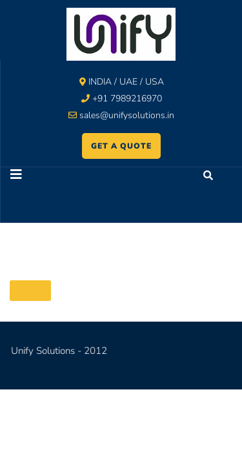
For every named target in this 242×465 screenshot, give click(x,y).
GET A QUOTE (121, 146)
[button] (61, 175)
